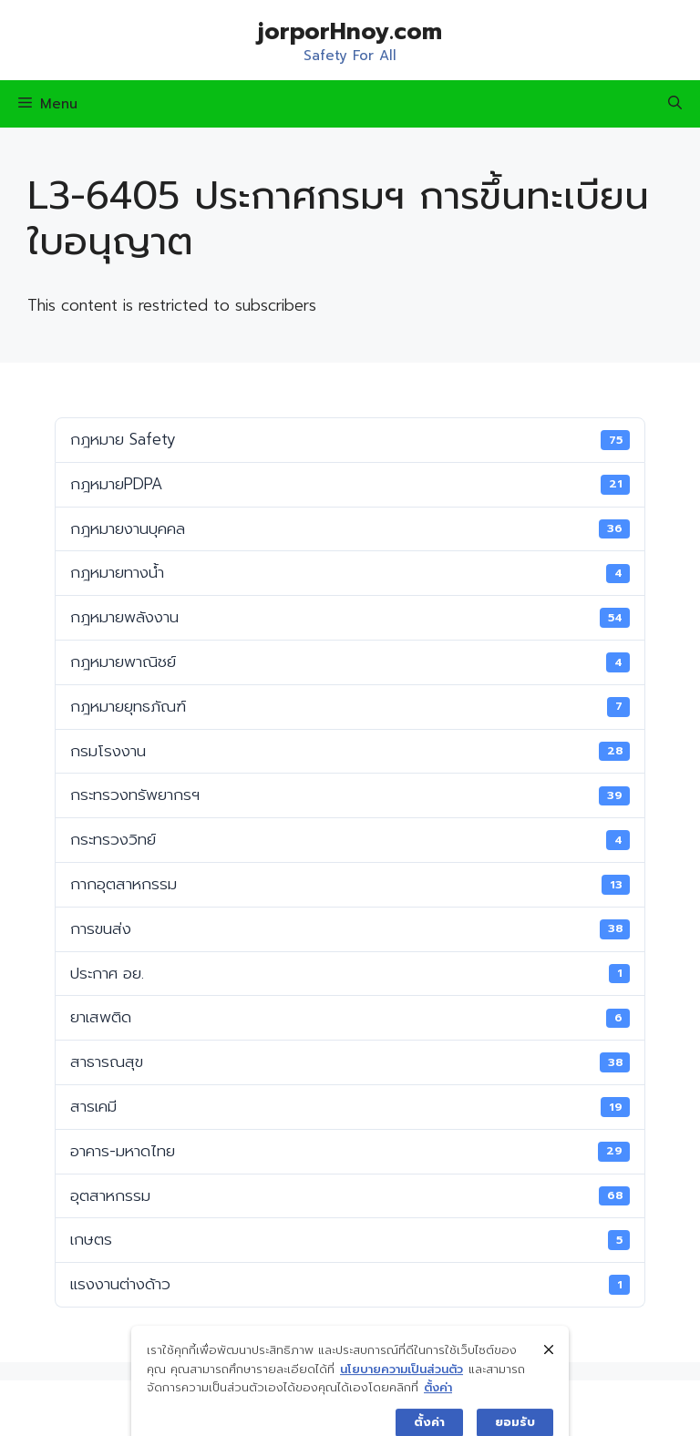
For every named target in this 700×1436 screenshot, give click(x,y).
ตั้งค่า (438, 1422)
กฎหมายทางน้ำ (350, 572)
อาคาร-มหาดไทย (350, 1151)
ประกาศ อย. (350, 973)
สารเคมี (350, 1106)
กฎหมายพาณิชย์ (350, 661)
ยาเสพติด (350, 1017)
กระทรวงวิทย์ (350, 839)
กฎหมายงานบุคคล (350, 528)
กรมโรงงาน (350, 751)
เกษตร (350, 1239)
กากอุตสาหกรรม (350, 884)
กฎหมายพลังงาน (350, 617)
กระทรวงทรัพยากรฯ (350, 794)
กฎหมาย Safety (350, 439)
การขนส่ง (350, 928)
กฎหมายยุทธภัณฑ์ (350, 706)
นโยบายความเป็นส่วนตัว (401, 1402)
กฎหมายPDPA (350, 484)
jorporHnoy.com (350, 32)
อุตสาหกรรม (350, 1195)
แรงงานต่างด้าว (350, 1284)
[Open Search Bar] (675, 104)
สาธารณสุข (350, 1061)
